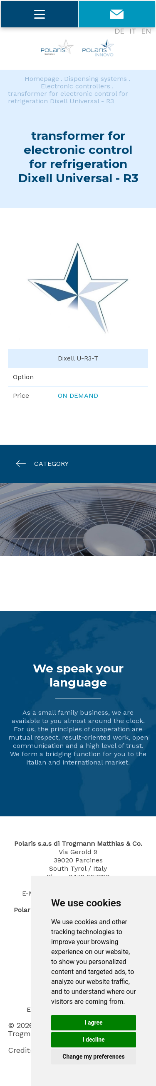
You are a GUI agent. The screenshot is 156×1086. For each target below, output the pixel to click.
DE (119, 31)
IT (132, 31)
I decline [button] (93, 1039)
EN (146, 31)
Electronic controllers (75, 86)
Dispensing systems (95, 79)
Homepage (42, 79)
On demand (78, 395)
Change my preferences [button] (93, 1056)
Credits (21, 1050)
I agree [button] (93, 1022)
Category (38, 463)
